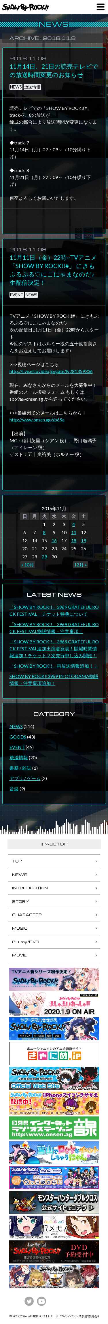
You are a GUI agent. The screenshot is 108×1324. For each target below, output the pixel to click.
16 (54, 540)
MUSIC (20, 928)
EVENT (16, 294)
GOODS (18, 736)
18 (73, 540)
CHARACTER (27, 914)
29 (44, 556)
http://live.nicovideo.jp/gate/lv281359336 (51, 371)
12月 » (80, 564)
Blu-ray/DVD (25, 941)
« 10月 (27, 564)
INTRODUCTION (30, 888)
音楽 (14, 788)
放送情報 (32, 86)
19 (83, 540)
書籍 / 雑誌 (20, 768)
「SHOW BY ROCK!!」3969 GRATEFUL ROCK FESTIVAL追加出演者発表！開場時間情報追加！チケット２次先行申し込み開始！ (54, 648)
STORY (20, 901)
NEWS (16, 86)
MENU (100, 7)
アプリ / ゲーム (25, 778)
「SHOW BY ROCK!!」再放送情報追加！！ (54, 665)
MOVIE (19, 955)
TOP (17, 861)
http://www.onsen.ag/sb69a (37, 419)
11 (73, 532)
